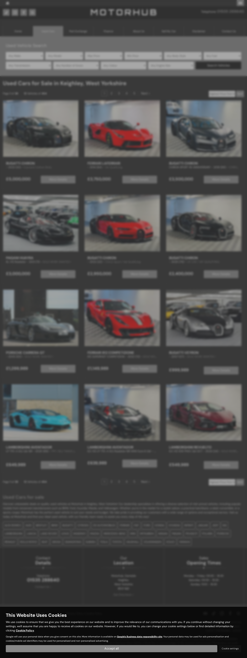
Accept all (111, 648)
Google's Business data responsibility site (139, 636)
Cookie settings (230, 648)
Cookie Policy (25, 630)
